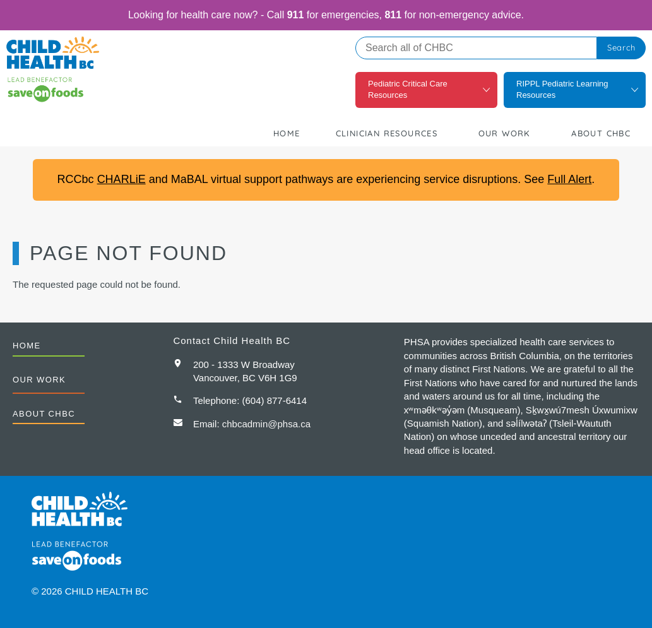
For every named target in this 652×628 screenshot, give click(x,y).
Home (286, 133)
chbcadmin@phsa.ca (266, 423)
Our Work (504, 133)
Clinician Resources (387, 133)
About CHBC (601, 133)
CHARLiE (121, 179)
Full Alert (569, 179)
